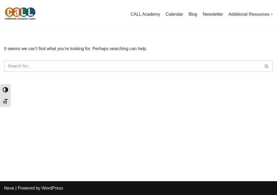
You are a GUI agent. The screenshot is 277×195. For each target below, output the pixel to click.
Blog (193, 14)
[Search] (132, 66)
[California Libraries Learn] (20, 14)
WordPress (52, 188)
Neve (9, 188)
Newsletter (213, 14)
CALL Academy (145, 14)
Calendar (174, 14)
